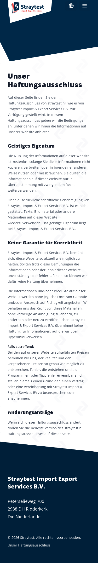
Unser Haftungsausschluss (29, 545)
